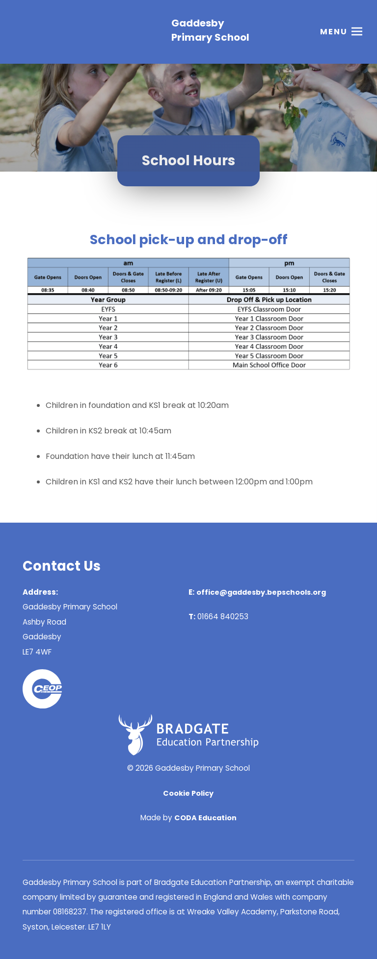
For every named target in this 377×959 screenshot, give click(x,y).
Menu (334, 31)
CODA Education (205, 818)
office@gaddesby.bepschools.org (261, 592)
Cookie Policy (188, 793)
